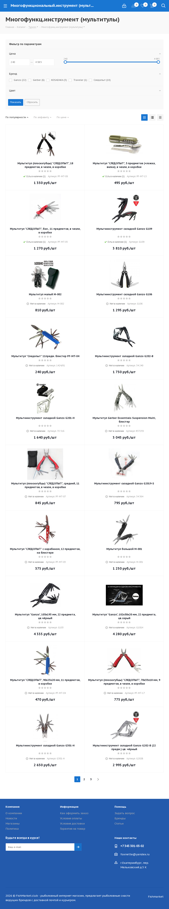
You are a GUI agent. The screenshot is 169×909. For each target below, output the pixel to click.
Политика (12, 828)
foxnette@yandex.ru (135, 854)
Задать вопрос (125, 813)
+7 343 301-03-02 (132, 846)
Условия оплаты (71, 818)
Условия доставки (72, 823)
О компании (14, 813)
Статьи (119, 823)
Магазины (13, 823)
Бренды (120, 818)
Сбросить (32, 102)
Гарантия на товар (72, 828)
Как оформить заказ (74, 813)
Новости (11, 818)
